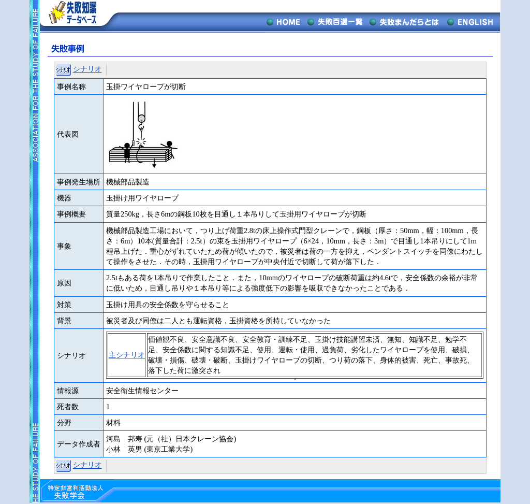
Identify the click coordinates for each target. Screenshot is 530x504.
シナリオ (87, 69)
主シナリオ (127, 355)
